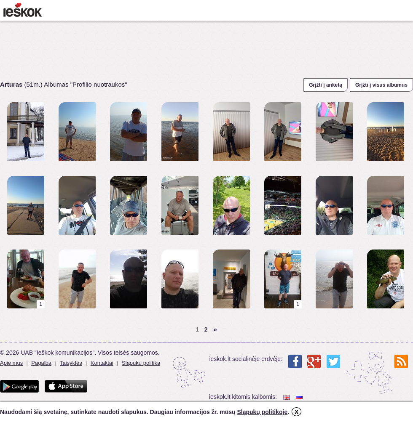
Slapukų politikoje (262, 412)
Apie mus (11, 363)
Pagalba (41, 363)
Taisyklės (71, 363)
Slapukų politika (141, 363)
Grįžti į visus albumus (381, 85)
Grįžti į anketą (325, 85)
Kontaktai (102, 363)
